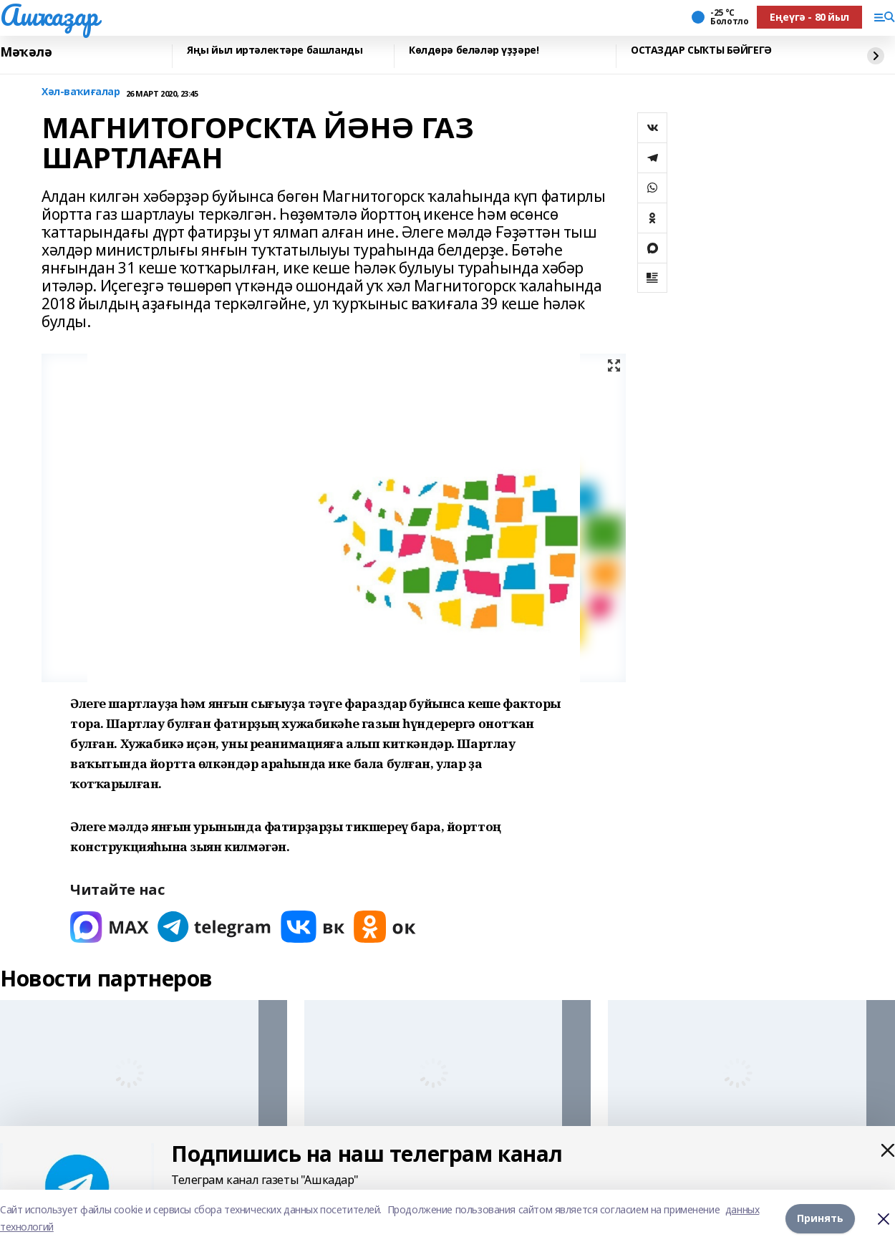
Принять (820, 1218)
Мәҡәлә (26, 52)
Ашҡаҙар (49, 15)
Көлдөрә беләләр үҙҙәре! (473, 50)
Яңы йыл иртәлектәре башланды (274, 50)
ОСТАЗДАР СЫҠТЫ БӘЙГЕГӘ (701, 50)
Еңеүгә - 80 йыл (809, 17)
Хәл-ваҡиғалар (81, 92)
